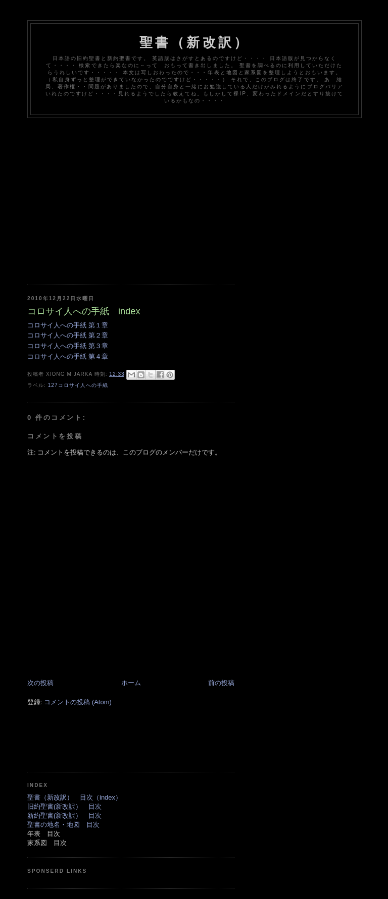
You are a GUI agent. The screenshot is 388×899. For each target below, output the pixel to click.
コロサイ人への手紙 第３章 (67, 346)
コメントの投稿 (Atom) (78, 702)
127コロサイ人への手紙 (78, 385)
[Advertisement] (207, 193)
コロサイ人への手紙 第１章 (67, 325)
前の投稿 (221, 683)
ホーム (131, 683)
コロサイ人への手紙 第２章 (67, 335)
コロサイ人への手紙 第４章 (67, 356)
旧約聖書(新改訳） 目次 (64, 806)
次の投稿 (40, 683)
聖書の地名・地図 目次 (63, 824)
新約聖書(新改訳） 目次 (64, 815)
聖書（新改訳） (194, 42)
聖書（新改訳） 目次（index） (74, 797)
